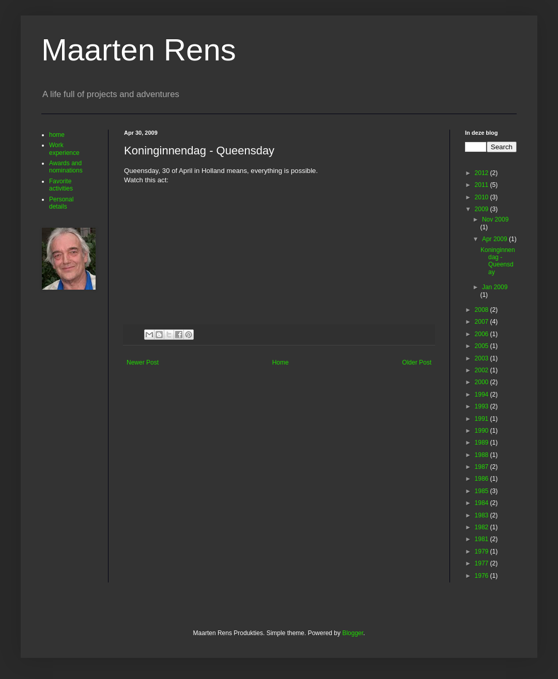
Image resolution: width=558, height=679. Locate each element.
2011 (482, 184)
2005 (482, 346)
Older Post (416, 362)
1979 (482, 551)
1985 (482, 491)
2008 (482, 309)
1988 (482, 455)
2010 (482, 197)
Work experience (64, 148)
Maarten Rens (138, 50)
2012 (482, 173)
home (57, 134)
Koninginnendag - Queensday (498, 261)
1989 (482, 442)
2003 (482, 358)
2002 (482, 370)
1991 (482, 418)
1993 (482, 406)
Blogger (352, 633)
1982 (482, 527)
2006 (482, 334)
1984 (482, 503)
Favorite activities (61, 185)
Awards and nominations (66, 167)
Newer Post (143, 362)
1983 (482, 515)
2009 (482, 209)
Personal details (61, 203)
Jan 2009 (494, 287)
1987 (482, 466)
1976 (482, 575)
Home (280, 362)
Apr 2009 (495, 239)
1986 (482, 478)
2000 (482, 382)
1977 (482, 563)
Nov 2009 (495, 219)
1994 (482, 394)
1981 (482, 539)
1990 (482, 430)
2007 (482, 321)
